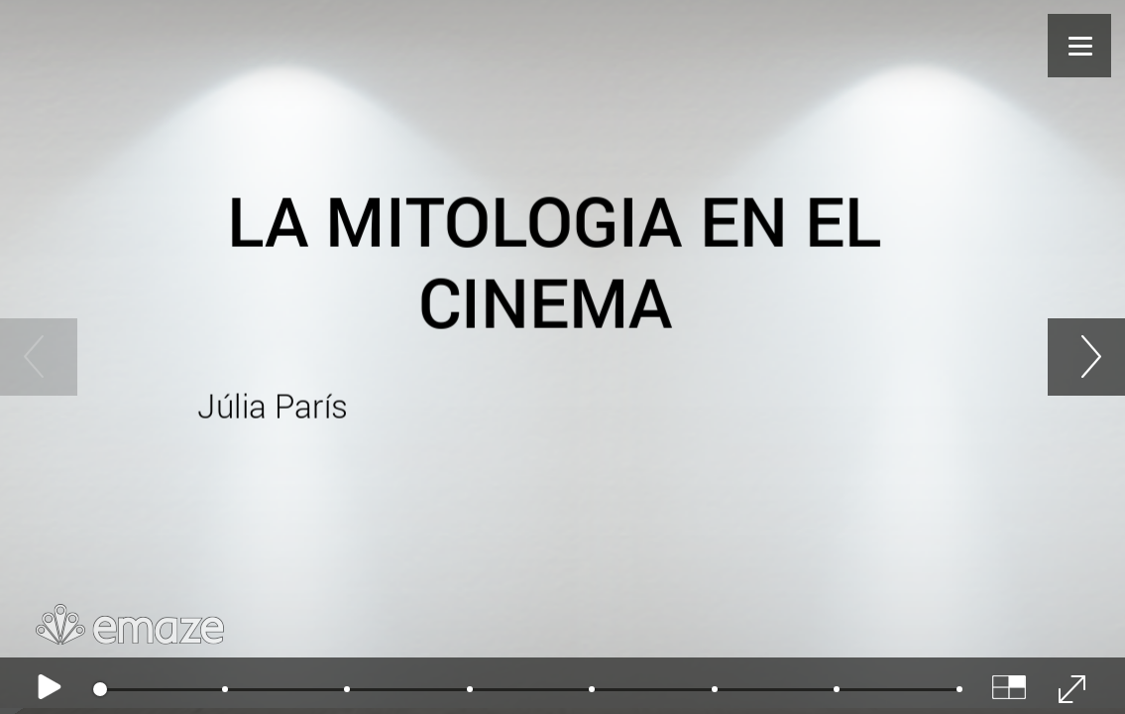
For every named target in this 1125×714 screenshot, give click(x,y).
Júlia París (276, 405)
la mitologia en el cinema (554, 261)
